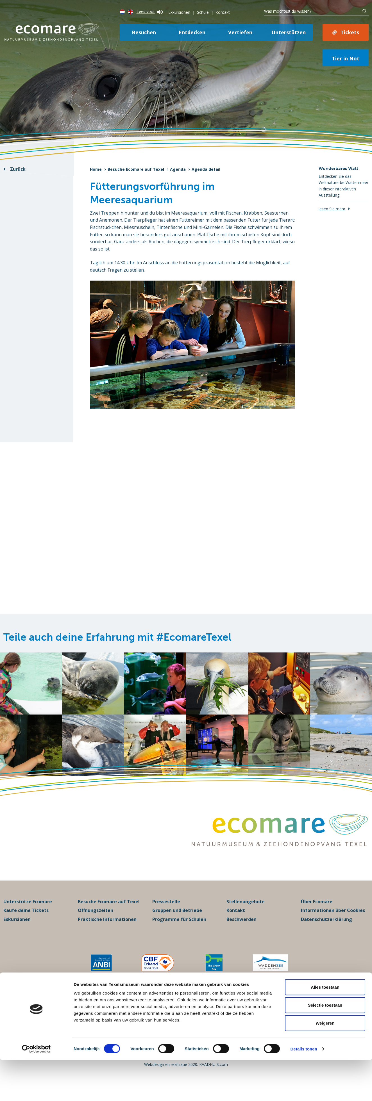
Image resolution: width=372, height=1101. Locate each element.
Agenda (178, 169)
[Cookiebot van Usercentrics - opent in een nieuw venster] (36, 1090)
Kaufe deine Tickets (26, 923)
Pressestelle (166, 914)
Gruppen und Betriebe (177, 923)
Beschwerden (241, 932)
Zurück (18, 169)
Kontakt (223, 12)
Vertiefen (240, 32)
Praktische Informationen (107, 932)
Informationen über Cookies (333, 923)
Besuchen (144, 32)
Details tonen (303, 1090)
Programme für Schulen (179, 932)
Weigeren (325, 1064)
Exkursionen (179, 12)
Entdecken (192, 32)
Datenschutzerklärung (326, 932)
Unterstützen (288, 32)
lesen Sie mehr (332, 208)
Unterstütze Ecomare (27, 914)
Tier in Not (345, 58)
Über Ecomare (316, 914)
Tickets (350, 32)
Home (96, 169)
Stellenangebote (245, 914)
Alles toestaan (325, 1028)
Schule (203, 12)
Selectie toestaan (325, 1046)
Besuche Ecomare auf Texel (136, 169)
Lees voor (150, 11)
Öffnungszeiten (95, 923)
